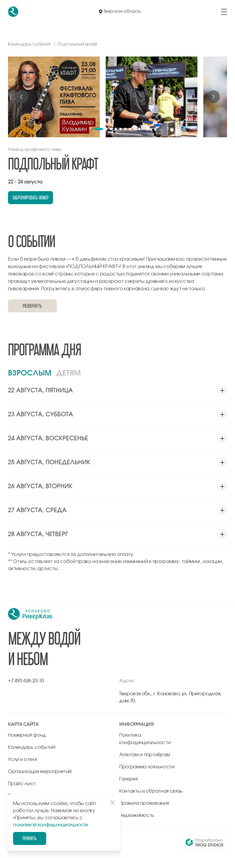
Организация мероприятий (40, 771)
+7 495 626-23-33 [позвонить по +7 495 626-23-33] (26, 680)
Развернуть (32, 306)
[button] (98, 129)
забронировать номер (30, 197)
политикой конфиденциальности (50, 824)
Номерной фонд (27, 735)
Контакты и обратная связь (151, 791)
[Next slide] (213, 96)
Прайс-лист (22, 783)
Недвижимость (136, 815)
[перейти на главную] (13, 12)
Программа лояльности (147, 767)
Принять (29, 838)
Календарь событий (31, 747)
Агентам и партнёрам (144, 754)
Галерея (128, 779)
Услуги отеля (22, 759)
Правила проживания (144, 803)
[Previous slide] (21, 96)
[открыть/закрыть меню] (224, 12)
